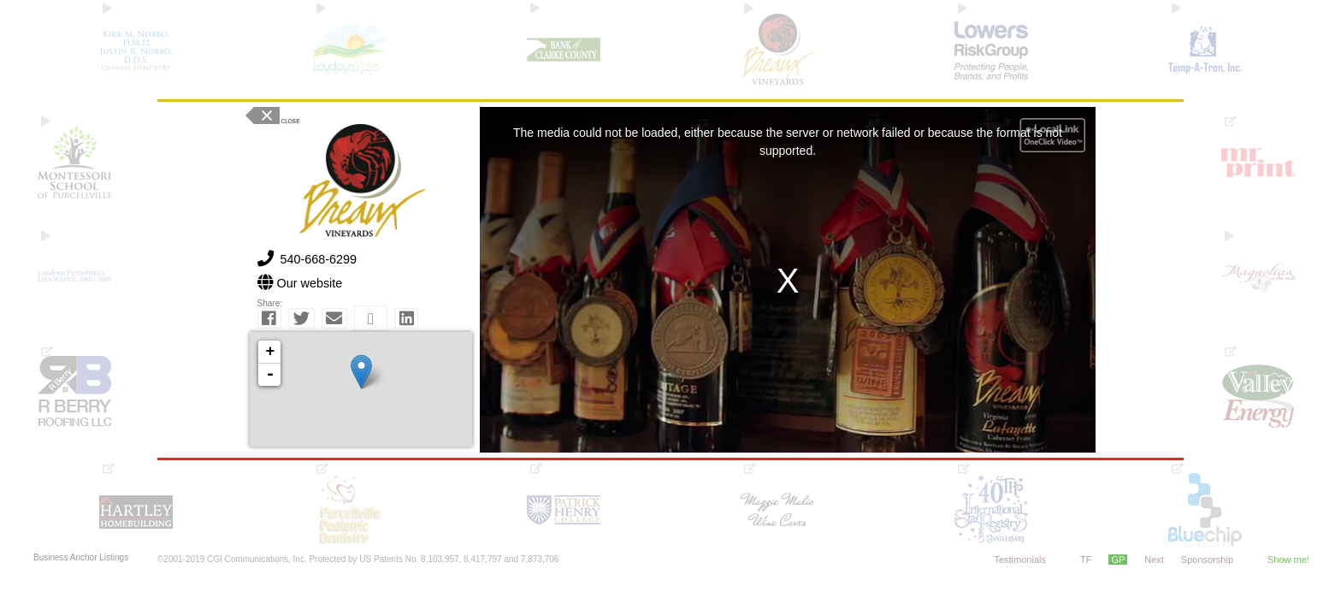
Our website (310, 283)
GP (1117, 559)
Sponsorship (1207, 559)
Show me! (1288, 559)
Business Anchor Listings (80, 558)
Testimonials (1020, 559)
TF (1085, 559)
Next (1154, 559)
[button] (269, 318)
